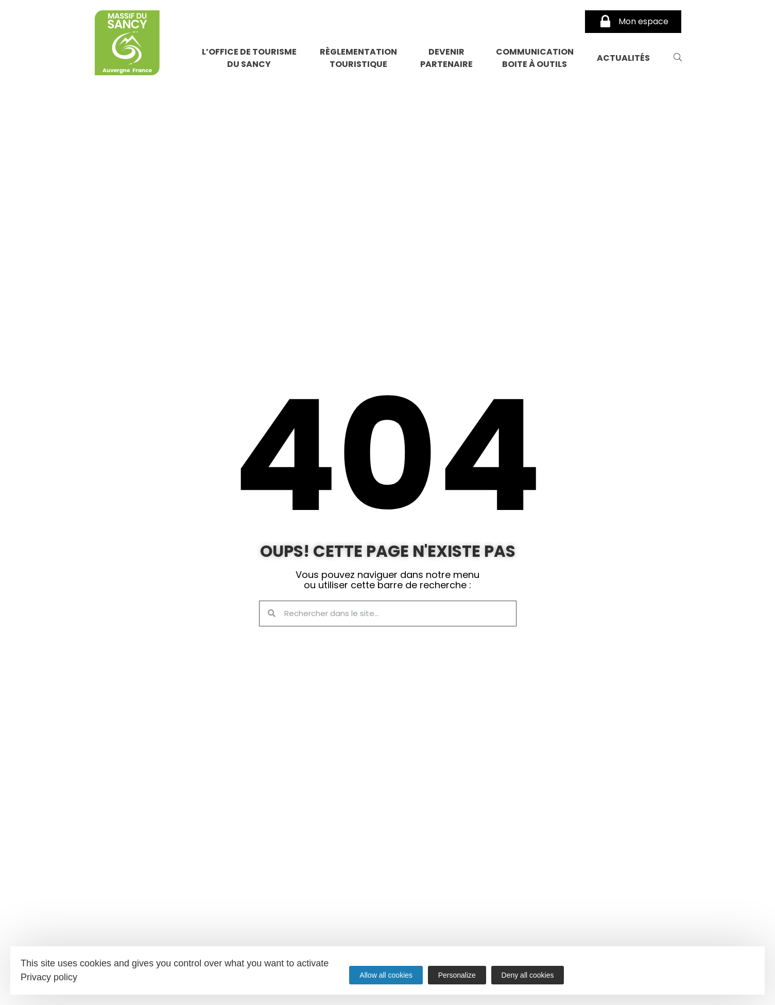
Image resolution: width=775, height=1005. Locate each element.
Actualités (623, 58)
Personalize (457, 975)
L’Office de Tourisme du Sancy (249, 58)
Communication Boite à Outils (535, 58)
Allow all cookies (385, 975)
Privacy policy (49, 977)
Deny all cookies (528, 975)
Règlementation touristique (358, 58)
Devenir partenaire (446, 58)
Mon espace (633, 21)
